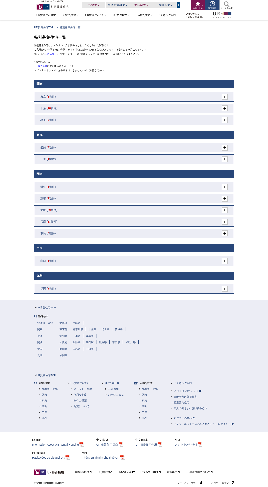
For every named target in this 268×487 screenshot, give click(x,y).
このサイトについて (222, 483)
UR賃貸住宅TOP (44, 27)
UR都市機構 (83, 472)
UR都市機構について (199, 472)
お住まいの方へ (184, 418)
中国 (44, 412)
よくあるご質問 (183, 383)
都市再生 (173, 472)
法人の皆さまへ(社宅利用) (190, 408)
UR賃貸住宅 (105, 472)
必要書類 (113, 388)
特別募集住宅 (181, 402)
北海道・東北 (50, 388)
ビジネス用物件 (150, 472)
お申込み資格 (116, 394)
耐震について (81, 406)
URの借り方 (112, 383)
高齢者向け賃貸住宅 (185, 396)
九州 (44, 417)
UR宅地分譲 (125, 472)
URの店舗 (49, 54)
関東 (44, 394)
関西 (44, 406)
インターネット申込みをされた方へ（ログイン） (204, 423)
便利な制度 (80, 394)
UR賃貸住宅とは (80, 383)
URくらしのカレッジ (187, 390)
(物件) (48, 96)
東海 (44, 400)
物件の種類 (80, 400)
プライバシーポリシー (190, 483)
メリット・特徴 (83, 388)
